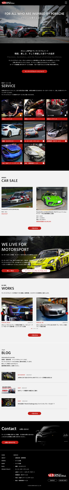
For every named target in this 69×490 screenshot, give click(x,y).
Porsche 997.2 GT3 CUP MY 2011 (10, 209)
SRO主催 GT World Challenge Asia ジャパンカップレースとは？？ (36, 404)
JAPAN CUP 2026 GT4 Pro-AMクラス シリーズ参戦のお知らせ (35, 377)
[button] (2, 313)
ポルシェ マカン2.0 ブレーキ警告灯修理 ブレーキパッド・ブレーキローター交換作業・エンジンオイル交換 (17, 325)
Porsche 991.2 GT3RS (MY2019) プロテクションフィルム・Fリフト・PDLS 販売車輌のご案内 (51, 212)
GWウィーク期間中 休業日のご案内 (27, 391)
